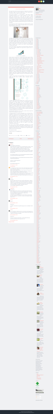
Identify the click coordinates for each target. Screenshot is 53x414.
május (38, 76)
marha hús (38, 195)
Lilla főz (9, 1)
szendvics (38, 105)
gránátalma (38, 160)
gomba (37, 158)
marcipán (38, 194)
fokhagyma (38, 156)
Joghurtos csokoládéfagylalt (42, 294)
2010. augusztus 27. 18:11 (13, 186)
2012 (37, 46)
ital (37, 162)
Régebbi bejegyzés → (31, 138)
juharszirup (38, 164)
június (38, 75)
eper (37, 155)
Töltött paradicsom (39, 58)
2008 (37, 83)
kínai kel (38, 182)
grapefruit (38, 159)
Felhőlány (11, 188)
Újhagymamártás (42, 320)
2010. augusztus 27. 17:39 (13, 176)
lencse (37, 187)
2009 (37, 82)
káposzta (38, 180)
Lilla (19, 135)
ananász (38, 133)
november (38, 50)
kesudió (38, 174)
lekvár (37, 186)
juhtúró (37, 165)
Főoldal (21, 138)
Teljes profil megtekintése (39, 14)
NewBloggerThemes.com (31, 412)
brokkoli (38, 141)
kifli (37, 175)
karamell (38, 170)
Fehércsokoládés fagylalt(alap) (40, 69)
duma (22, 135)
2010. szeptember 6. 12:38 (13, 220)
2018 (37, 39)
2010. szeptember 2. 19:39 (13, 202)
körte (37, 185)
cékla (37, 150)
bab (37, 135)
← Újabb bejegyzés (11, 138)
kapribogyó (38, 168)
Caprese (38, 73)
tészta (37, 108)
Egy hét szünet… (39, 66)
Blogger (31, 411)
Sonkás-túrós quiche (39, 67)
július (37, 74)
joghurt (37, 163)
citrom (37, 144)
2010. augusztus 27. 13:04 (13, 164)
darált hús (38, 152)
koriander (38, 176)
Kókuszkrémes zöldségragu (40, 55)
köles (37, 184)
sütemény (38, 107)
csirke (37, 146)
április (38, 77)
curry (37, 149)
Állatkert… (38, 68)
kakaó (37, 166)
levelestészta (38, 188)
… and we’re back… (39, 65)
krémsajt (38, 178)
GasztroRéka (12, 166)
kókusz (37, 183)
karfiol (37, 171)
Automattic (22, 412)
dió (37, 154)
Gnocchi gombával (39, 59)
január (38, 81)
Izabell (11, 143)
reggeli (37, 103)
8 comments (28, 135)
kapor (37, 167)
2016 (37, 41)
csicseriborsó (38, 145)
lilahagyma (38, 190)
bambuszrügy (38, 137)
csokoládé (38, 147)
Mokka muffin (38, 56)
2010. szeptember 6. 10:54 (13, 214)
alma (37, 132)
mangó (37, 193)
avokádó (38, 134)
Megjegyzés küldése (11, 221)
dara (37, 151)
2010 (37, 48)
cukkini (37, 148)
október (38, 51)
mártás (37, 102)
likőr (37, 189)
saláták (37, 104)
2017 (37, 40)
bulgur (37, 142)
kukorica (38, 179)
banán (37, 138)
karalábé (38, 169)
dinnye (37, 153)
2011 (37, 47)
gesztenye (38, 157)
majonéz (38, 191)
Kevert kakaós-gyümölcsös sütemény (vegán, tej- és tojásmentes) (40, 349)
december (38, 49)
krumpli (37, 177)
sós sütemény (38, 106)
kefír (37, 172)
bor (37, 139)
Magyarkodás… (41, 284)
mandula (38, 192)
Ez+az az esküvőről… (21, 9)
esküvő (24, 135)
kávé (37, 181)
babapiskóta (38, 136)
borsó (37, 140)
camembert (38, 143)
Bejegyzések (38, 396)
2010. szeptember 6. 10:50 (13, 208)
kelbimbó (38, 173)
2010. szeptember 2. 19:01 (13, 198)
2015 (37, 42)
